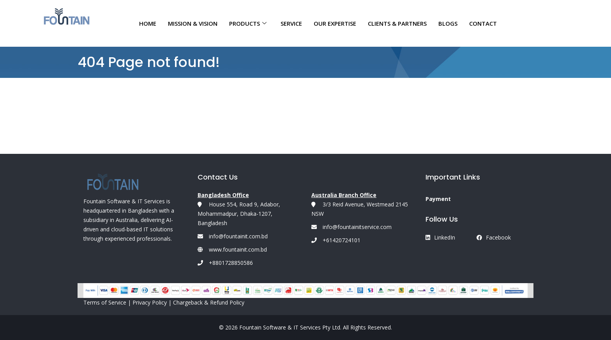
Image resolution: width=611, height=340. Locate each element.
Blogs (447, 23)
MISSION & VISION (192, 23)
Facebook (494, 237)
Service (291, 23)
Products (248, 23)
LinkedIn (440, 237)
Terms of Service (104, 302)
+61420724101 (335, 240)
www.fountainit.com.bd (238, 249)
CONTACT (483, 23)
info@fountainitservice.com (351, 227)
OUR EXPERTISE (335, 23)
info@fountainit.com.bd (238, 236)
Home (147, 23)
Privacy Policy (149, 302)
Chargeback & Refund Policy (208, 302)
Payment (438, 199)
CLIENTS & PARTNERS (397, 23)
